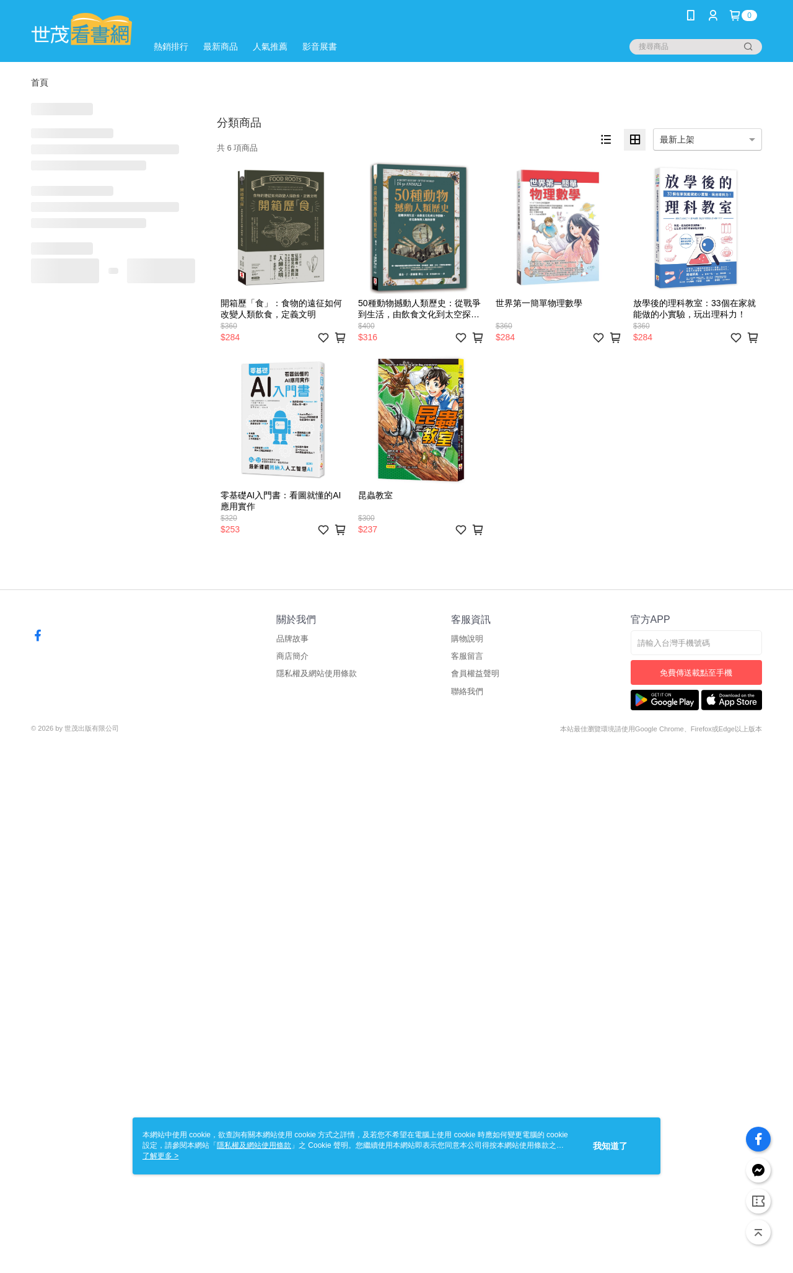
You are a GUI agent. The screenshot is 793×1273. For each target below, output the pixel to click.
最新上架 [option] (677, 139)
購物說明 (467, 638)
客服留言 (467, 656)
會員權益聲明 (475, 673)
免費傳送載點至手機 (696, 672)
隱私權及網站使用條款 (316, 673)
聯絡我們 (467, 691)
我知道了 (610, 1146)
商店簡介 (292, 656)
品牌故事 (292, 638)
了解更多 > (160, 1156)
